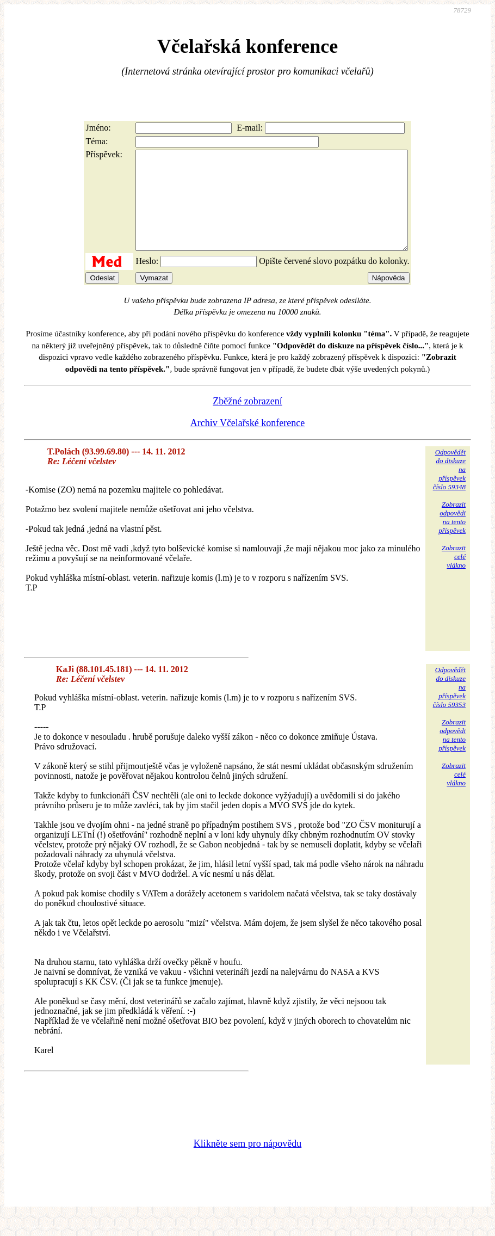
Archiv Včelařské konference (247, 442)
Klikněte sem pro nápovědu (247, 1163)
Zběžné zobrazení (247, 420)
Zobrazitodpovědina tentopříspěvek (452, 537)
